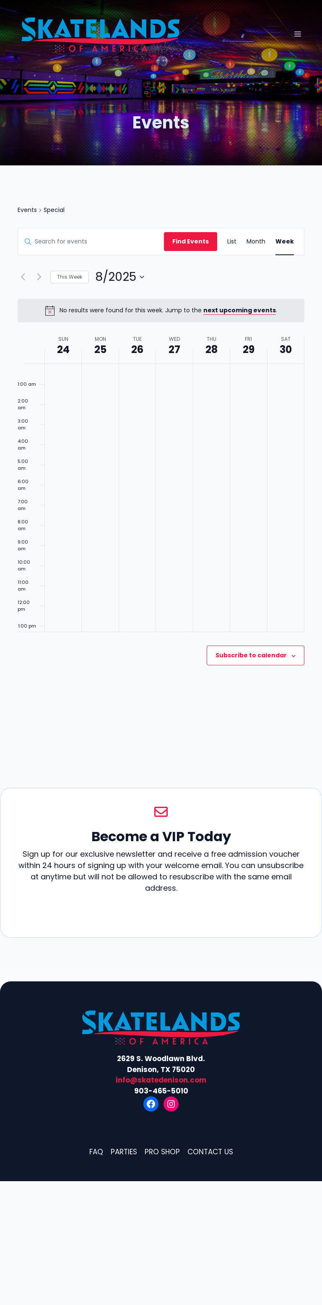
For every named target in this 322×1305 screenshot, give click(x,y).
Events (27, 210)
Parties (124, 1152)
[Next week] (39, 277)
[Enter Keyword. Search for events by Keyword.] (91, 241)
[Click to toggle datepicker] (119, 277)
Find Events (190, 241)
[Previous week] (23, 277)
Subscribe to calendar (251, 655)
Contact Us (210, 1152)
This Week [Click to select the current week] (69, 276)
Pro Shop (162, 1152)
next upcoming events (239, 310)
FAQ (96, 1152)
